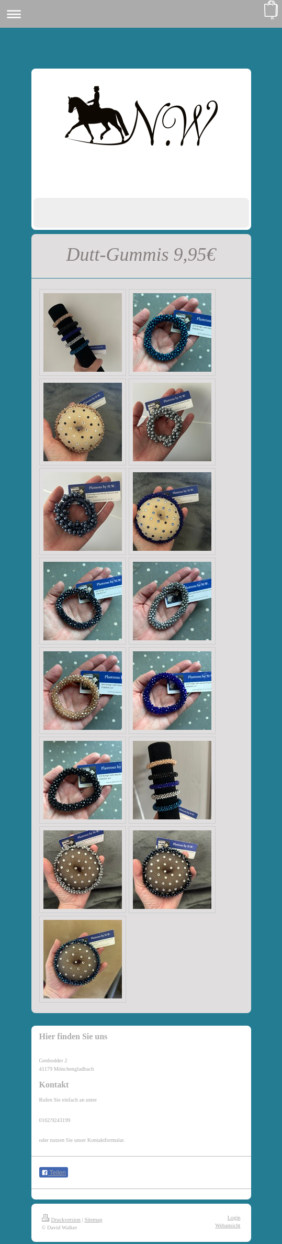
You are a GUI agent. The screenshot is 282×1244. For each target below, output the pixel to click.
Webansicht (227, 1225)
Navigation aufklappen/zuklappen (141, 14)
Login (234, 1217)
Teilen (53, 1172)
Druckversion (61, 1220)
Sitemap (93, 1220)
